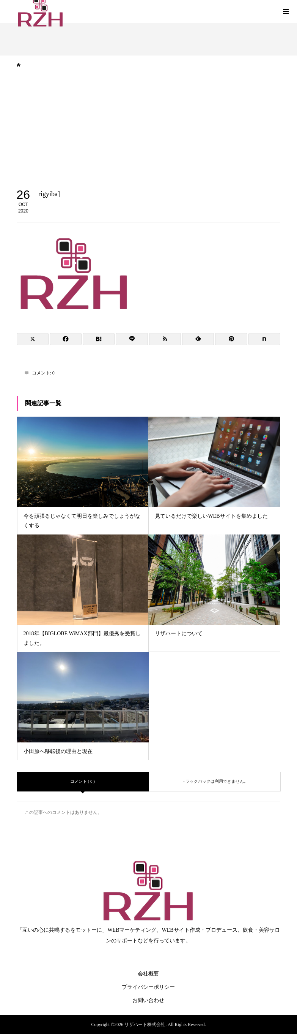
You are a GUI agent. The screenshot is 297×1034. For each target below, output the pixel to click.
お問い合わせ (148, 1000)
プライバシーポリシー (148, 987)
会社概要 (148, 974)
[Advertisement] (148, 131)
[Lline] (132, 339)
